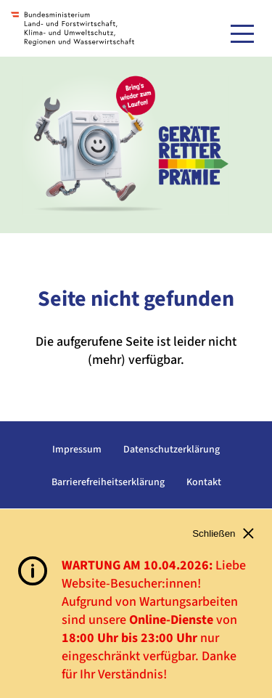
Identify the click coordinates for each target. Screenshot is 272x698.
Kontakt (203, 482)
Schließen (223, 533)
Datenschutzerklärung (171, 449)
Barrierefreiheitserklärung (108, 482)
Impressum (77, 449)
